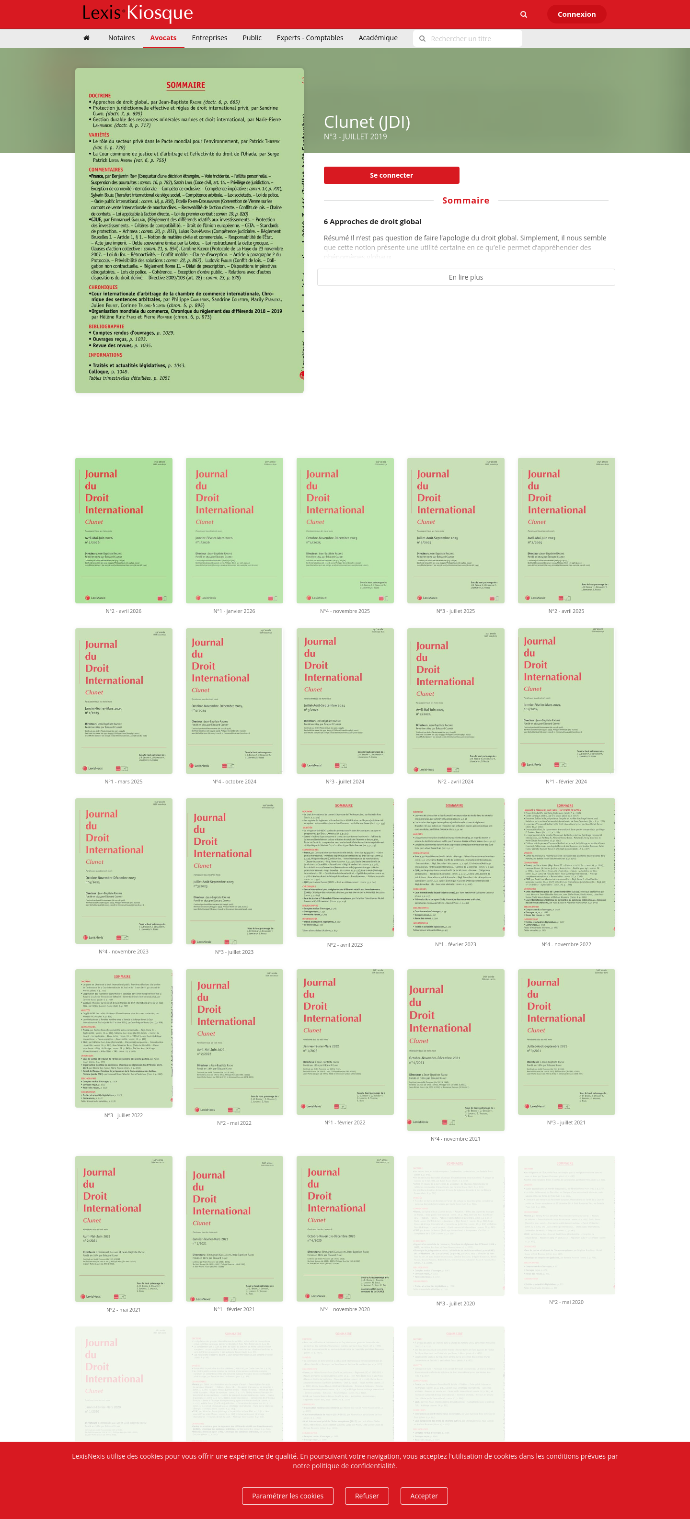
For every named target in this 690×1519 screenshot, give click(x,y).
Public (252, 37)
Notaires (121, 37)
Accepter (424, 1495)
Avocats (163, 37)
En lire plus (466, 277)
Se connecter (391, 175)
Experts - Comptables (310, 37)
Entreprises (210, 37)
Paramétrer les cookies (287, 1495)
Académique (378, 37)
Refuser (367, 1495)
